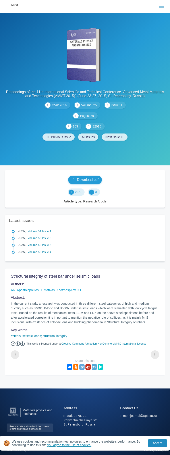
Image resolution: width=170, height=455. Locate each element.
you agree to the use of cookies (69, 445)
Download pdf (85, 180)
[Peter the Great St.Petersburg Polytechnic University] (13, 416)
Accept (157, 443)
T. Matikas (47, 290)
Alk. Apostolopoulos (25, 290)
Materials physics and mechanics (37, 412)
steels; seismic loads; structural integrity (40, 336)
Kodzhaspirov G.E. (69, 290)
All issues (88, 137)
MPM (14, 5)
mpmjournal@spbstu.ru (140, 416)
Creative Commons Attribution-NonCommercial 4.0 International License (104, 343)
